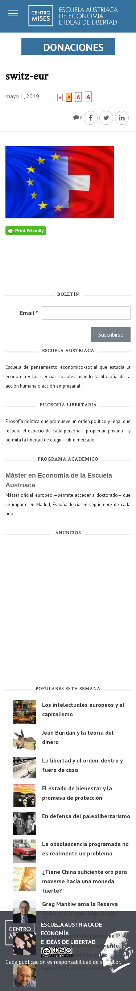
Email (29, 312)
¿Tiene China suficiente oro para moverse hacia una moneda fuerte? (84, 881)
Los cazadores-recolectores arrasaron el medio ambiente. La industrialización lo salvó (85, 945)
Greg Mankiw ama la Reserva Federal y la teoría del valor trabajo (80, 913)
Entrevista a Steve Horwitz (77, 968)
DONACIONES (73, 47)
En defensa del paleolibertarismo (86, 816)
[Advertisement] (68, 612)
